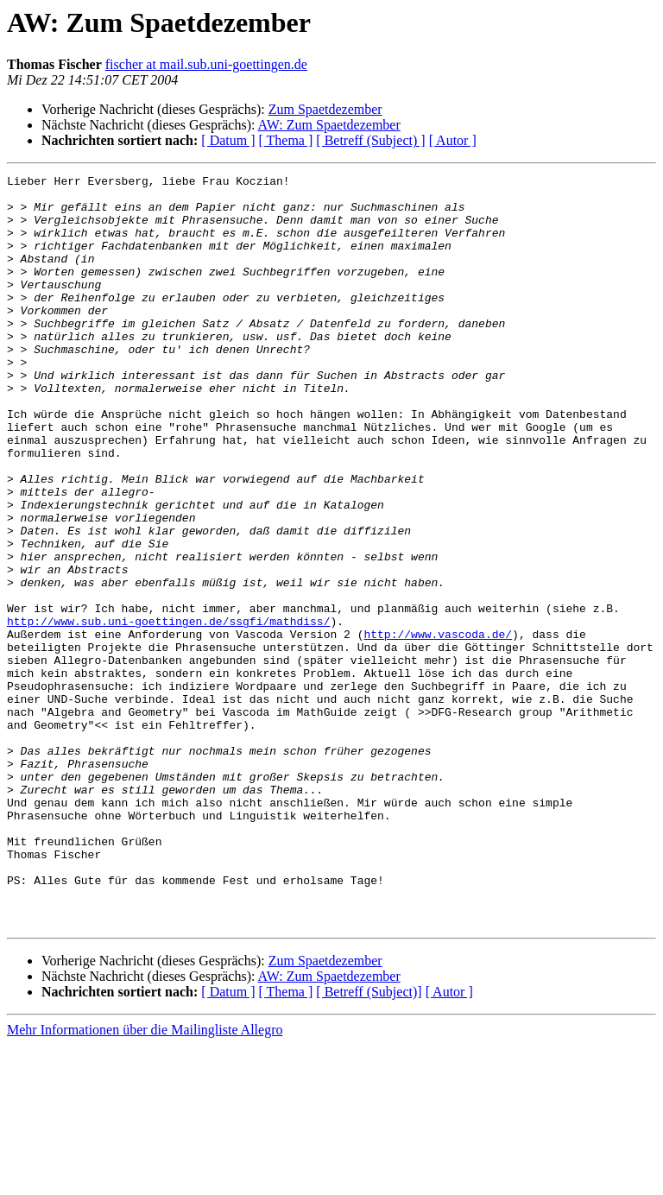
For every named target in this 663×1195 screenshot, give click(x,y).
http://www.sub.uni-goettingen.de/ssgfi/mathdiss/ (168, 711)
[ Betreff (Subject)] (368, 1142)
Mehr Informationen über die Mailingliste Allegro (144, 1180)
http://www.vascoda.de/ (437, 727)
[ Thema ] (286, 140)
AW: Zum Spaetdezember (329, 124)
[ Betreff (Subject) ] (370, 140)
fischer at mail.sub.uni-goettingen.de (206, 64)
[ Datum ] (228, 140)
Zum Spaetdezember (325, 109)
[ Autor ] (453, 140)
